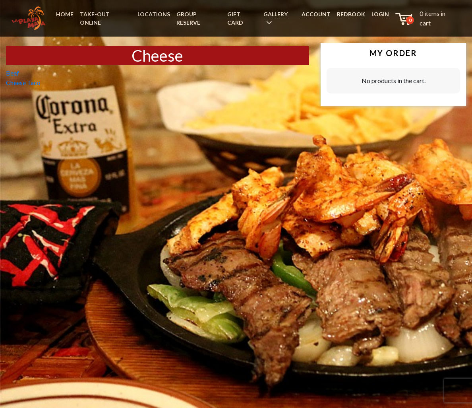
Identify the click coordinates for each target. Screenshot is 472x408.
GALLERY (275, 14)
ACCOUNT (316, 14)
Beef (12, 73)
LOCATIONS (153, 14)
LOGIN (380, 14)
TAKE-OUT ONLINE (95, 18)
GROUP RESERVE (188, 18)
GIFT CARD (235, 18)
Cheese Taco (23, 82)
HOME (65, 14)
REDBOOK (351, 14)
